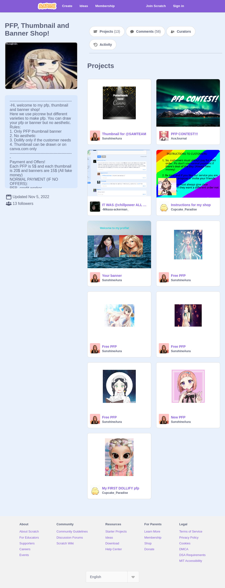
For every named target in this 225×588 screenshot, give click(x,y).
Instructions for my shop (191, 205)
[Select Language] (112, 577)
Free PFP (178, 276)
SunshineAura (112, 138)
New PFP (178, 417)
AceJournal (179, 138)
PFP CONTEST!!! (184, 134)
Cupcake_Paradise (184, 209)
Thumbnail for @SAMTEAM (124, 134)
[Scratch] (47, 6)
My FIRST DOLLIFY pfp (120, 488)
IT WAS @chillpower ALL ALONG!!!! (125, 205)
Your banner (112, 276)
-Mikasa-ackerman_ (115, 209)
